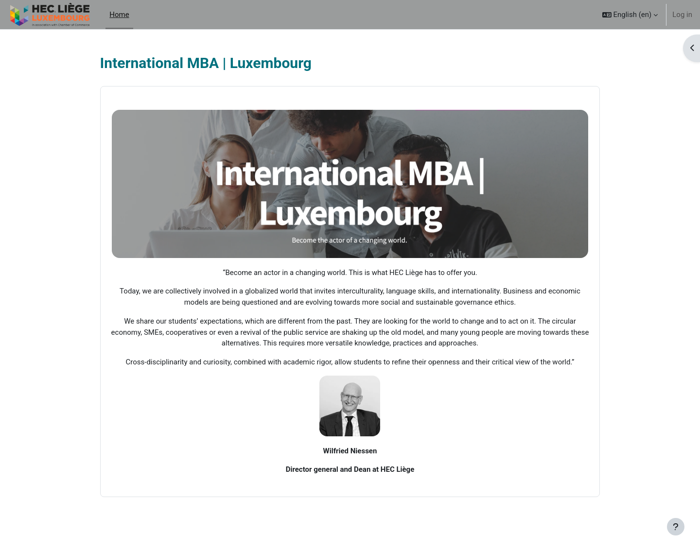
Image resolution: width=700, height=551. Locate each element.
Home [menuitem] (119, 14)
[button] (630, 14)
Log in (682, 14)
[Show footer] (675, 526)
